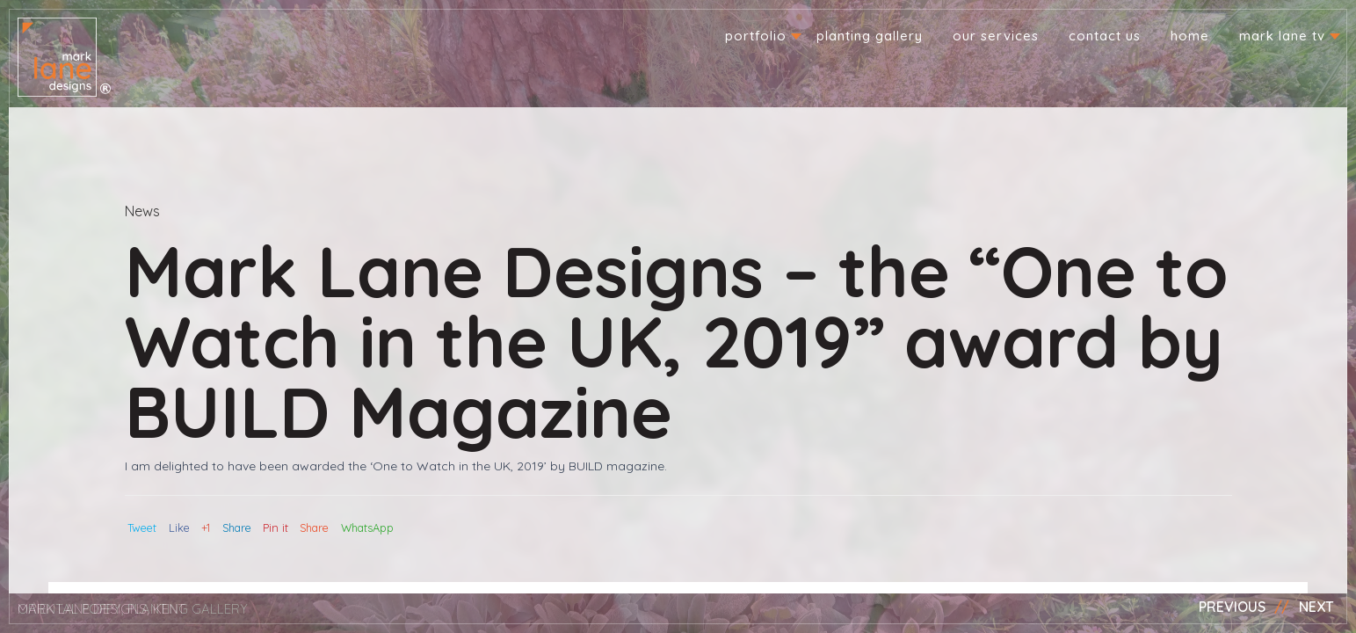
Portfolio (756, 35)
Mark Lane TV (1282, 35)
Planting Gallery (869, 35)
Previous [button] (1232, 606)
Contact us (1105, 35)
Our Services (996, 35)
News (142, 211)
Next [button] (1316, 606)
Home (1190, 35)
